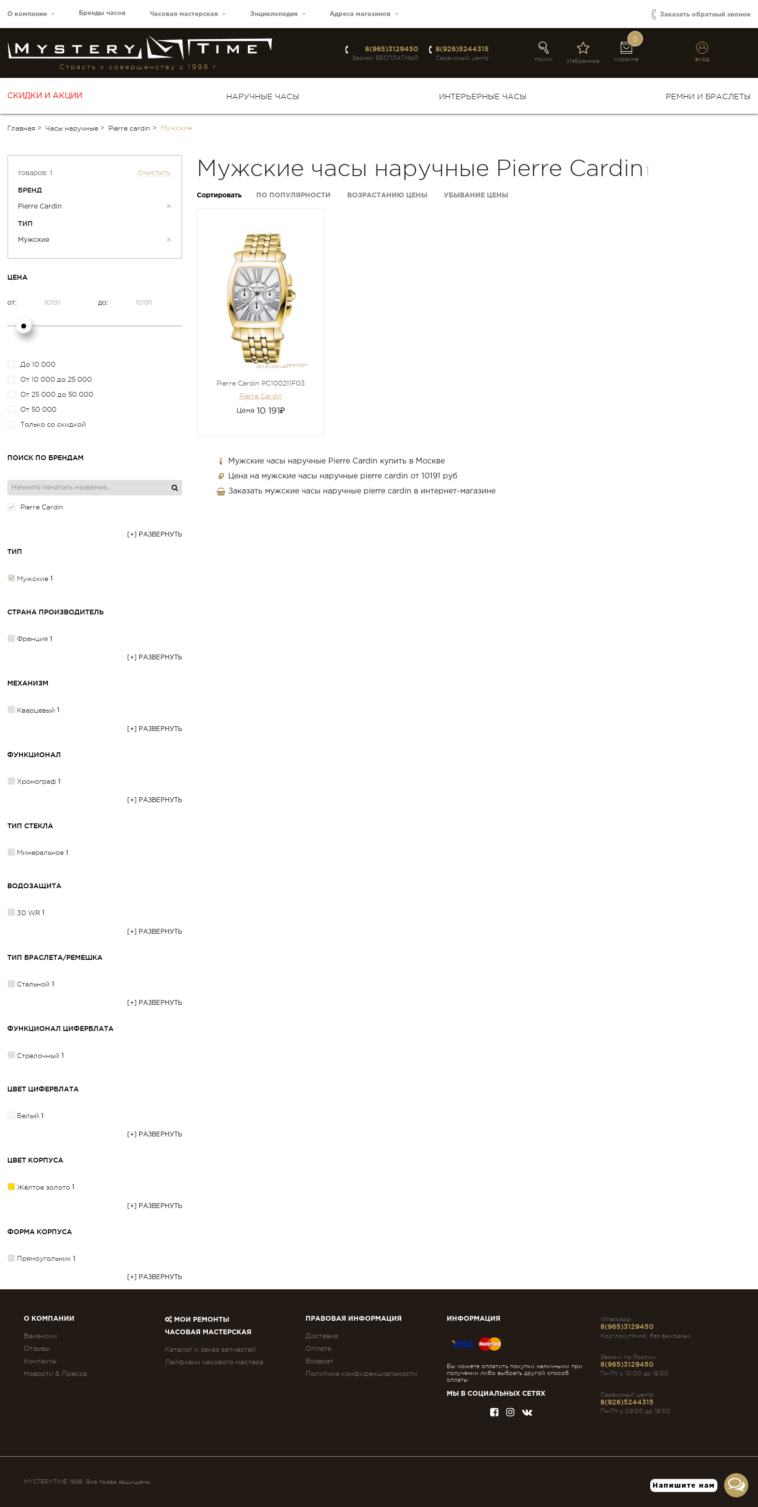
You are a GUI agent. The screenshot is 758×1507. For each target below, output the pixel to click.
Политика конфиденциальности (361, 1373)
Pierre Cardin (260, 396)
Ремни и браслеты (708, 96)
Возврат (320, 1361)
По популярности (293, 195)
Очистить (154, 173)
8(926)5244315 (462, 49)
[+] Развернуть (154, 534)
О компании (31, 14)
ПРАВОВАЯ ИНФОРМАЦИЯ (354, 1319)
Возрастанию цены (387, 195)
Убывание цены (476, 195)
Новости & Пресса (55, 1373)
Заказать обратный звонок (701, 14)
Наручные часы (262, 96)
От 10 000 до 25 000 (50, 379)
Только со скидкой (47, 424)
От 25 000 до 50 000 (50, 394)
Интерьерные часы (482, 96)
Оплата (318, 1348)
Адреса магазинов (364, 14)
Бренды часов (102, 13)
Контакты (40, 1361)
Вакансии (40, 1336)
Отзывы (37, 1348)
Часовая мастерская (188, 14)
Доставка (322, 1336)
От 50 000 (32, 409)
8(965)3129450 (391, 49)
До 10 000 (32, 364)
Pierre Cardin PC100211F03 (261, 383)
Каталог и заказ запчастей (210, 1349)
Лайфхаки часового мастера (214, 1362)
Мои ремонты (197, 1320)
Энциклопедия (278, 14)
